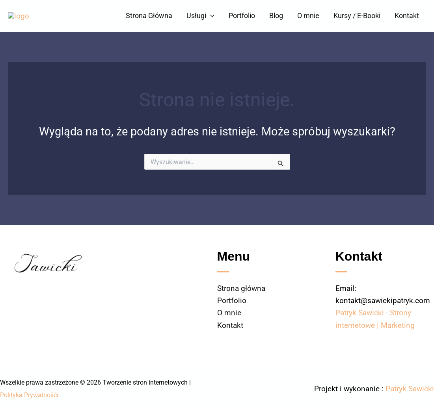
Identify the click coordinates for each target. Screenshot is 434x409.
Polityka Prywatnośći (29, 395)
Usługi (200, 15)
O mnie (308, 15)
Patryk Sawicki (410, 388)
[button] (210, 15)
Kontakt (407, 15)
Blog (276, 15)
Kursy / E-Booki (356, 15)
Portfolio (242, 15)
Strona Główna (149, 15)
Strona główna (241, 288)
